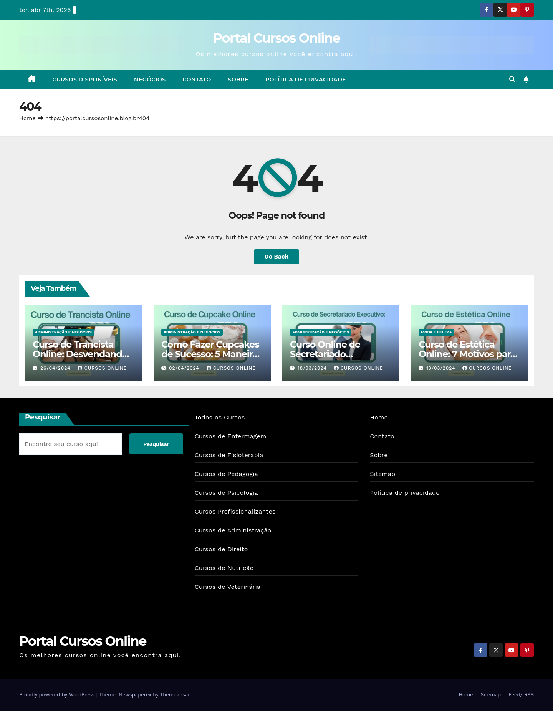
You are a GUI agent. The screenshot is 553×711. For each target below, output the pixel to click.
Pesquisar (43, 417)
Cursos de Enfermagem (231, 436)
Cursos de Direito (221, 549)
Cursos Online (102, 368)
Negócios (150, 79)
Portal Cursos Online (276, 38)
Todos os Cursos (220, 417)
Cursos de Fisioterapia (229, 455)
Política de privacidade (305, 79)
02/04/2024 (185, 368)
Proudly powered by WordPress (57, 695)
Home (27, 118)
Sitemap (382, 473)
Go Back (276, 256)
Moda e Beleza (436, 332)
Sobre (238, 79)
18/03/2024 (313, 368)
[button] (512, 79)
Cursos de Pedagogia (226, 473)
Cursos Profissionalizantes (235, 511)
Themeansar (175, 695)
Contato (197, 79)
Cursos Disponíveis (85, 79)
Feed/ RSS (521, 695)
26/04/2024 (56, 368)
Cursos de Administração (233, 530)
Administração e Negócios (63, 332)
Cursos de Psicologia (226, 492)
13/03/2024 (441, 368)
